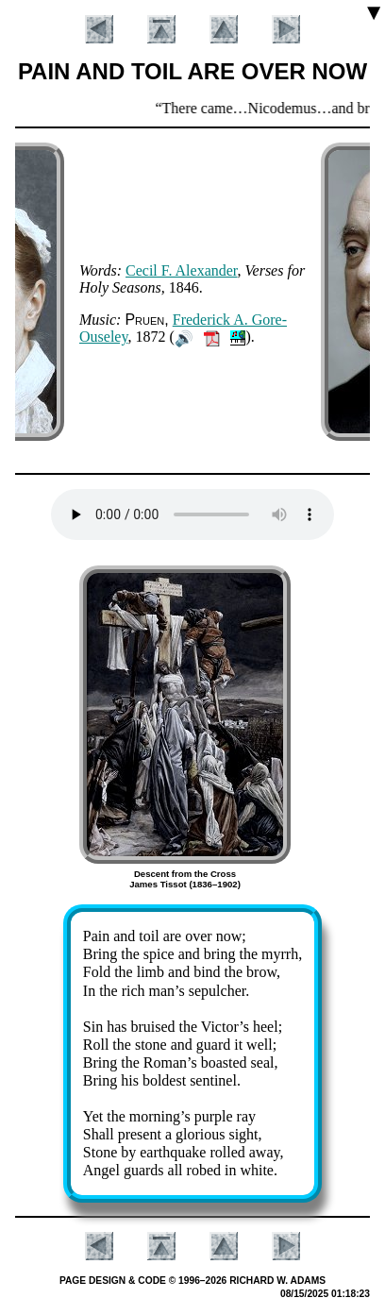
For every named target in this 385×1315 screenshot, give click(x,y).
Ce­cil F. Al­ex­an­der (182, 270)
